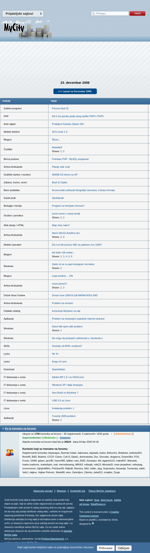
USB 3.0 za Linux (61, 400)
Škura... (56, 139)
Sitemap (61, 491)
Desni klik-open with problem (67, 326)
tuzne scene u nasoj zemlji (66, 213)
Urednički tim (77, 491)
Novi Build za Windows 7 (65, 392)
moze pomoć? (59, 283)
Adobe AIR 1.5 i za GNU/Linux (68, 377)
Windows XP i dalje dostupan (67, 385)
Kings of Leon (59, 361)
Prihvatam (106, 548)
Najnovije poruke (43, 491)
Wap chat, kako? (61, 225)
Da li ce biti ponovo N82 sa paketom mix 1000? (77, 244)
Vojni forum (107, 500)
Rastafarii (57, 147)
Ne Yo (55, 353)
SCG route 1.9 (59, 131)
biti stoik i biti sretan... (63, 252)
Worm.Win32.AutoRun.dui (65, 233)
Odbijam (123, 548)
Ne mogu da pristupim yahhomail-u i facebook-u (77, 338)
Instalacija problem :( (63, 408)
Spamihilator (58, 369)
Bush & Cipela (59, 182)
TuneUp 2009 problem (64, 416)
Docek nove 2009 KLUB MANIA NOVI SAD (74, 295)
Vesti (96, 500)
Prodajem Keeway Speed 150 (68, 124)
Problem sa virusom (62, 303)
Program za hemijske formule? (68, 205)
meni (37, 4)
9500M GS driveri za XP (64, 174)
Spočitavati (58, 198)
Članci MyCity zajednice (102, 491)
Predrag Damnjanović (53, 539)
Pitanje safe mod (61, 167)
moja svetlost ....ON (62, 276)
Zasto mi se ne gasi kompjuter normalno (73, 264)
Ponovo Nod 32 (60, 108)
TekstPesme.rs (98, 504)
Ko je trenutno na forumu (20, 428)
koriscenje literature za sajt (66, 311)
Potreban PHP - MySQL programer (70, 159)
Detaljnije (65, 437)
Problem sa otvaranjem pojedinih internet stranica (78, 318)
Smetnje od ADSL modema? (67, 346)
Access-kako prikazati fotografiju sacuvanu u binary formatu (83, 190)
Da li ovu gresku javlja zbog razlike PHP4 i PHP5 (78, 116)
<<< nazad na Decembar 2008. (75, 91)
